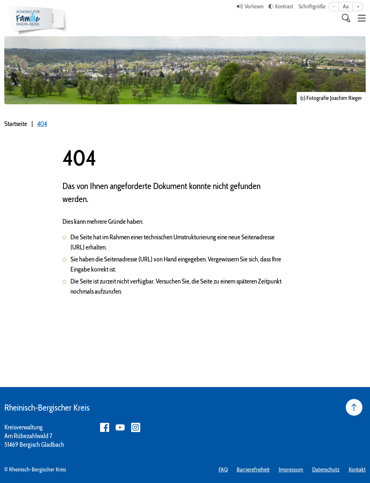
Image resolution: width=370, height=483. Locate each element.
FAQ (223, 469)
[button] (362, 18)
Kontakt (357, 469)
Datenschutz (326, 469)
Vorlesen (254, 6)
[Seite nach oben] (354, 407)
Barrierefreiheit (253, 469)
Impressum (291, 469)
